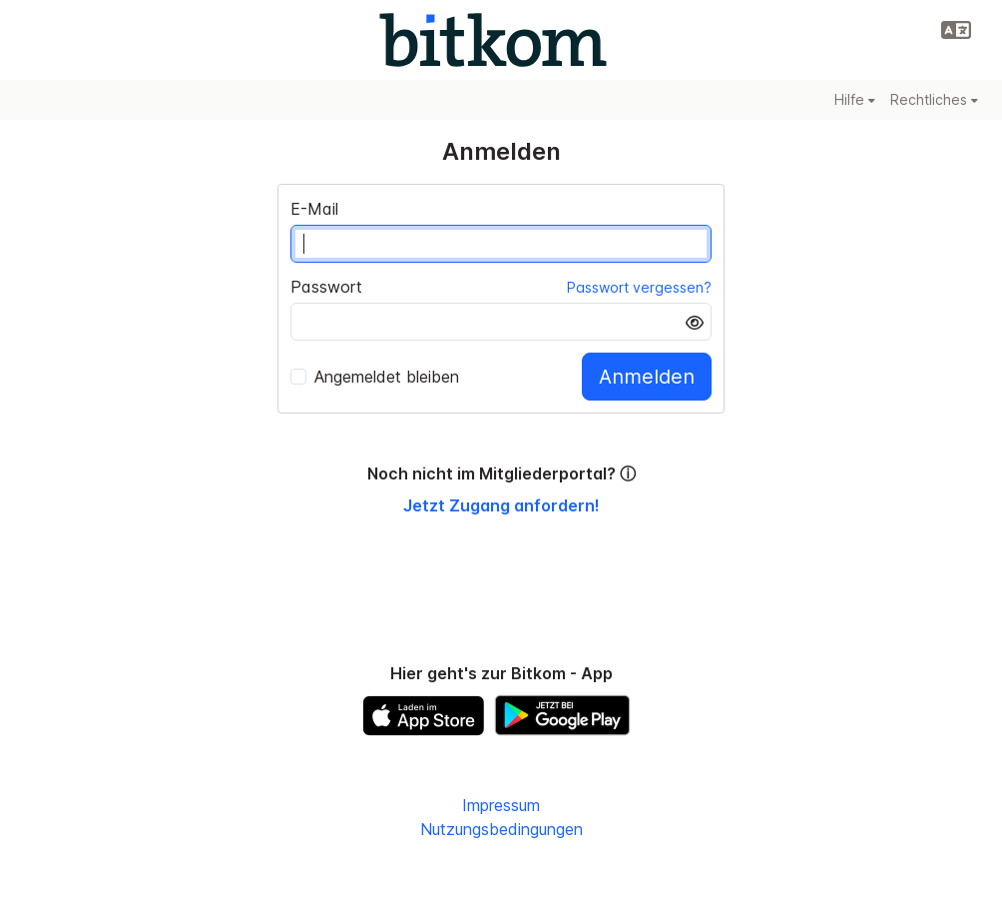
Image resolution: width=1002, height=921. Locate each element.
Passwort (326, 287)
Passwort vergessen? (639, 287)
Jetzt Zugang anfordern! (501, 505)
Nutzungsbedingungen (501, 829)
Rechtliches (934, 99)
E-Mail (314, 209)
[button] (956, 30)
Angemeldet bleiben (374, 377)
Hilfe (854, 99)
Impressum (501, 805)
